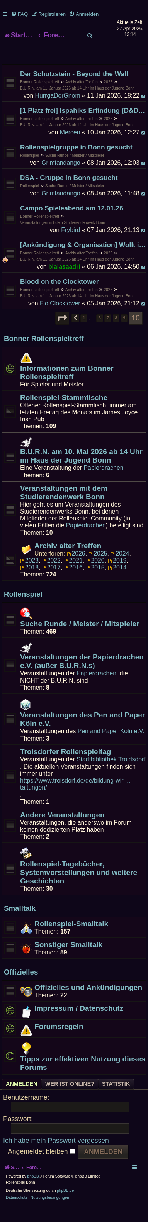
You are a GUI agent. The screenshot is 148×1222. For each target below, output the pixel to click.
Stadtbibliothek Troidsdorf (111, 774)
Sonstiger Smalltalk (68, 960)
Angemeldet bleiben (41, 1166)
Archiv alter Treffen (81, 97)
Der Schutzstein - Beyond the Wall (74, 89)
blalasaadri (64, 281)
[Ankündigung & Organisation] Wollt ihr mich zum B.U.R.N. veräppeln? (83, 260)
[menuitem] (19, 14)
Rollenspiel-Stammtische (63, 412)
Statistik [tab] (116, 1099)
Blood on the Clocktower (59, 296)
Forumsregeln (58, 1041)
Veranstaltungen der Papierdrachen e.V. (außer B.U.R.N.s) (82, 676)
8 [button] (116, 333)
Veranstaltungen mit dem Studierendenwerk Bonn (62, 238)
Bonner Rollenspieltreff (39, 97)
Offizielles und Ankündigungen (88, 1002)
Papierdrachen (104, 483)
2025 (97, 568)
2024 (120, 568)
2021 (73, 575)
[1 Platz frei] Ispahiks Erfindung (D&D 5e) (83, 125)
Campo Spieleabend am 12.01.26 (71, 223)
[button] (62, 333)
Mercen (70, 147)
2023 (29, 575)
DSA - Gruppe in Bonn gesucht (69, 193)
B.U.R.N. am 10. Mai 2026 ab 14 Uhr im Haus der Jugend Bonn (81, 471)
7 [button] (108, 333)
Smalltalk (20, 924)
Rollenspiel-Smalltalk (71, 939)
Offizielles (21, 987)
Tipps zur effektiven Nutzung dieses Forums (82, 1078)
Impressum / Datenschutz (78, 1023)
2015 (95, 582)
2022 (51, 575)
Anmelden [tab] (21, 1099)
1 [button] (84, 333)
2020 (95, 575)
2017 (51, 582)
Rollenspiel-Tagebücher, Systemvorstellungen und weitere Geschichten (78, 887)
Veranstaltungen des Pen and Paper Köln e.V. (82, 734)
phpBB (33, 1192)
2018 (29, 582)
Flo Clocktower (60, 318)
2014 (117, 582)
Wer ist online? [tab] (69, 1099)
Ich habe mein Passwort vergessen (56, 1155)
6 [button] (100, 333)
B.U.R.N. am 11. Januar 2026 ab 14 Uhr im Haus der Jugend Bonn (77, 103)
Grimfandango (60, 178)
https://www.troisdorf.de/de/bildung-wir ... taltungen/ (75, 799)
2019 (117, 575)
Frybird (70, 245)
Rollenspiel (29, 170)
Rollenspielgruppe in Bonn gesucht (76, 162)
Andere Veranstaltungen (62, 830)
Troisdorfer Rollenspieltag (65, 767)
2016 (73, 582)
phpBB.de (65, 1206)
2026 (108, 97)
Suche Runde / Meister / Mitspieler (74, 170)
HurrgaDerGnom (57, 110)
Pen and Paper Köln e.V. (111, 746)
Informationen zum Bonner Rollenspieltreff (67, 387)
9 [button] (124, 333)
